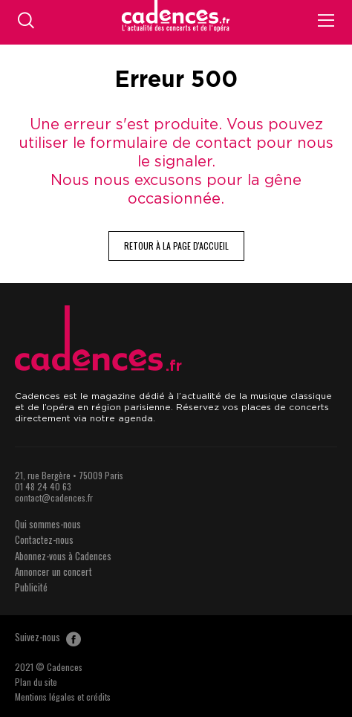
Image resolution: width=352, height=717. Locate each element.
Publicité (31, 587)
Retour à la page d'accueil (176, 245)
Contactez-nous (44, 539)
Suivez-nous (48, 636)
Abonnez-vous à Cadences (63, 555)
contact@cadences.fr (54, 497)
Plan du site (36, 681)
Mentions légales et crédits (63, 696)
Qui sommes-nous (48, 523)
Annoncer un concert (53, 571)
